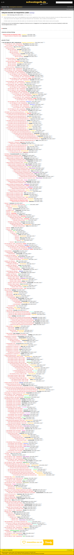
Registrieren (71, 6)
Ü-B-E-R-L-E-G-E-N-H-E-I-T (10, 494)
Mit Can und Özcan (9, 46)
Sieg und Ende (8, 290)
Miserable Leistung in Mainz (12, 214)
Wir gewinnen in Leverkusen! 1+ (13, 353)
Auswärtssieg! (8, 534)
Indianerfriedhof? (8, 251)
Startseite (4, 6)
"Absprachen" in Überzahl (13, 142)
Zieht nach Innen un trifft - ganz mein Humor (15, 204)
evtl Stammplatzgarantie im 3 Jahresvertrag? (22, 370)
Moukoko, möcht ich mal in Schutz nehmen (17, 282)
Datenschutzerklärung (35, 553)
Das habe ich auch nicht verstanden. (14, 481)
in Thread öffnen (70, 9)
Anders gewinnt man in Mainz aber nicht (14, 478)
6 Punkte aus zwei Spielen (10, 255)
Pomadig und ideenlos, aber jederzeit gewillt (14, 397)
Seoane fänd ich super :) (13, 433)
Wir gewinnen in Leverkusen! (11, 336)
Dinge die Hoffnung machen (10, 355)
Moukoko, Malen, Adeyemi (11, 275)
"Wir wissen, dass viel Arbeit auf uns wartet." (14, 288)
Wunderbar (7, 530)
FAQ (8, 6)
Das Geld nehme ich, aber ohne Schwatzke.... (17, 334)
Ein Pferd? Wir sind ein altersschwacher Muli (17, 466)
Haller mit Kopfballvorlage (10, 497)
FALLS (9, 315)
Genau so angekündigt (9, 495)
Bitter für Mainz (8, 500)
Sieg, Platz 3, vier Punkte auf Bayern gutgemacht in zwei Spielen (18, 489)
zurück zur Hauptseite (7, 9)
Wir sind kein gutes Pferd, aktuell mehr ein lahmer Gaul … (18, 465)
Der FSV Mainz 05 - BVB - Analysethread (12, 42)
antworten (5, 28)
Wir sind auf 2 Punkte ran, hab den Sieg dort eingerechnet (18, 523)
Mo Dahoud (7, 154)
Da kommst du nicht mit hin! (14, 344)
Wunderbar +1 (9, 531)
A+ (3, 2)
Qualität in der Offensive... (10, 261)
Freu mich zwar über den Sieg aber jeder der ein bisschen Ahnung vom (20, 387)
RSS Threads (11, 553)
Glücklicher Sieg (8, 476)
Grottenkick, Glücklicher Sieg (11, 498)
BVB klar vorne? (8, 511)
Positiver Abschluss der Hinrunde (12, 382)
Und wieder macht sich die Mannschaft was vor (14, 112)
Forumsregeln (41, 553)
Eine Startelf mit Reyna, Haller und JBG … (15, 356)
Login (68, 6)
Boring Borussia (8, 484)
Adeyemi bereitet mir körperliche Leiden (13, 35)
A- (1, 2)
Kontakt (15, 553)
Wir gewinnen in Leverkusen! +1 (13, 346)
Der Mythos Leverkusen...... (12, 337)
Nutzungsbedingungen (26, 553)
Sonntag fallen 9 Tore (10, 343)
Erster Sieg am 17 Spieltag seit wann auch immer (15, 392)
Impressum (20, 553)
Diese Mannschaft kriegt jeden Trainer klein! (15, 420)
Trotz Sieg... (7, 453)
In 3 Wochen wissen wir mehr (14, 150)
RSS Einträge (4, 553)
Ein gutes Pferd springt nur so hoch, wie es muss (15, 463)
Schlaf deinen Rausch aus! (12, 405)
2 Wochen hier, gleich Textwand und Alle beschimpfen (17, 311)
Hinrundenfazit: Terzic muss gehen (12, 398)
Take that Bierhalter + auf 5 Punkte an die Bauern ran (16, 521)
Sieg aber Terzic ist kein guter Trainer (12, 501)
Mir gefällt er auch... (10, 210)
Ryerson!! (7, 203)
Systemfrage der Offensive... (12, 271)
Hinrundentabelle (10, 295)
